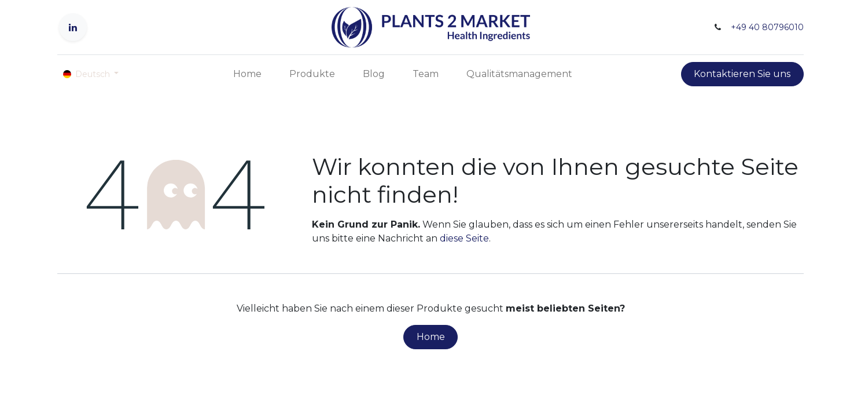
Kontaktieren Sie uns (742, 73)
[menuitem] (247, 74)
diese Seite (464, 238)
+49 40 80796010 (767, 27)
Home (431, 336)
